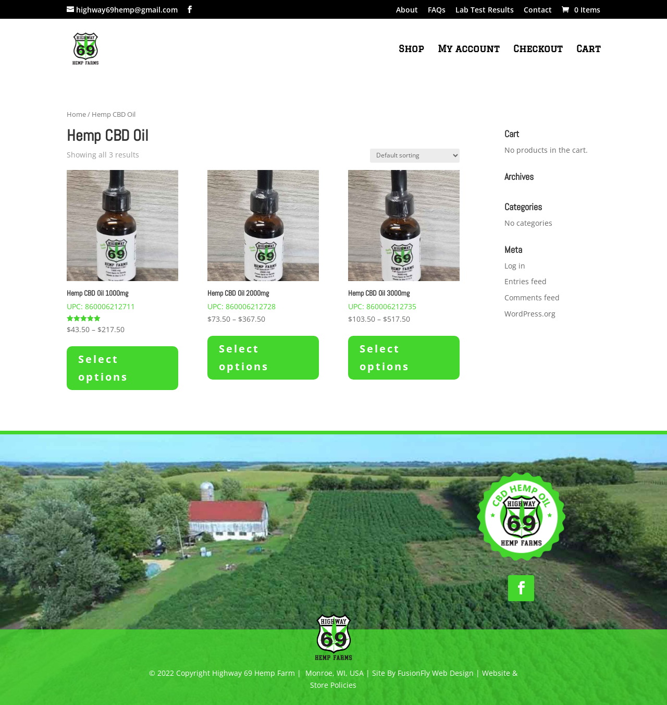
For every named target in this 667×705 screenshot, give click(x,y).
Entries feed (525, 281)
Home (76, 114)
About (407, 10)
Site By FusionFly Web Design (423, 673)
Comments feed (532, 297)
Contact (538, 10)
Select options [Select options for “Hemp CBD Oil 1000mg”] (103, 368)
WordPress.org (529, 314)
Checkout (537, 49)
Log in (514, 266)
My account (468, 49)
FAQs (437, 10)
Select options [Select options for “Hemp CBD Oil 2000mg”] (244, 357)
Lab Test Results (484, 10)
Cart (588, 49)
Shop (411, 49)
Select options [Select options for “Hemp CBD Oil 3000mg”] (385, 357)
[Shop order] (415, 156)
